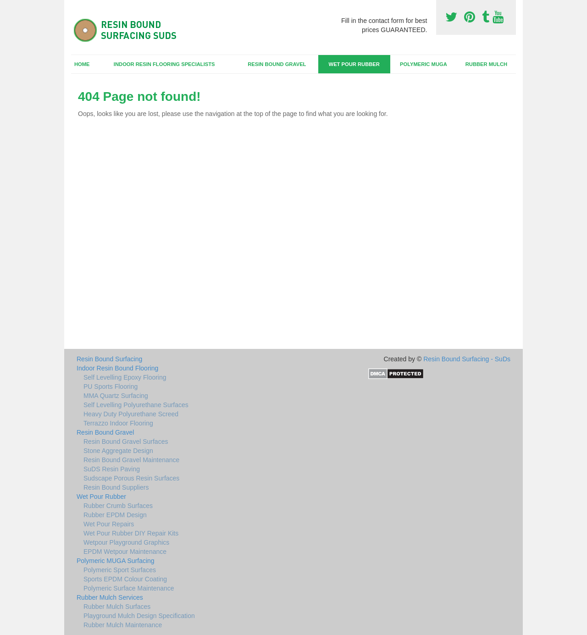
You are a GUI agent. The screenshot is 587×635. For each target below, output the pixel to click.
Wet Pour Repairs (108, 524)
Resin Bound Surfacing (109, 359)
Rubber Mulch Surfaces (116, 606)
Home (82, 64)
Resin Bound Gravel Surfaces (125, 441)
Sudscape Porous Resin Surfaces (131, 478)
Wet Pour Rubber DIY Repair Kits (130, 533)
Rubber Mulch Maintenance (122, 625)
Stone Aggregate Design (118, 450)
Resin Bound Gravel (277, 64)
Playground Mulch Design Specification (139, 615)
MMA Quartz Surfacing (115, 395)
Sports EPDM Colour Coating (125, 579)
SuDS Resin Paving (111, 469)
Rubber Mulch (486, 64)
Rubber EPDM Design (115, 515)
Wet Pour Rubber (354, 64)
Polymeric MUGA (423, 64)
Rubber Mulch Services (110, 597)
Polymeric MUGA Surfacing (116, 560)
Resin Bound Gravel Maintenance (131, 460)
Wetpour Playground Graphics (126, 542)
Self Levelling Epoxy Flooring (124, 377)
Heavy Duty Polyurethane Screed (130, 414)
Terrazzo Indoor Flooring (118, 423)
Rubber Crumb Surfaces (118, 505)
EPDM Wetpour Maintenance (124, 551)
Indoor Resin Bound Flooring (117, 368)
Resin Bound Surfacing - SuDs (466, 359)
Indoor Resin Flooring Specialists (164, 64)
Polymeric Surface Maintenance (128, 588)
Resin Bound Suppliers (116, 487)
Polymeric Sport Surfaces (119, 570)
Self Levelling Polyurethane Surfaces (135, 405)
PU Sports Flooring (110, 386)
